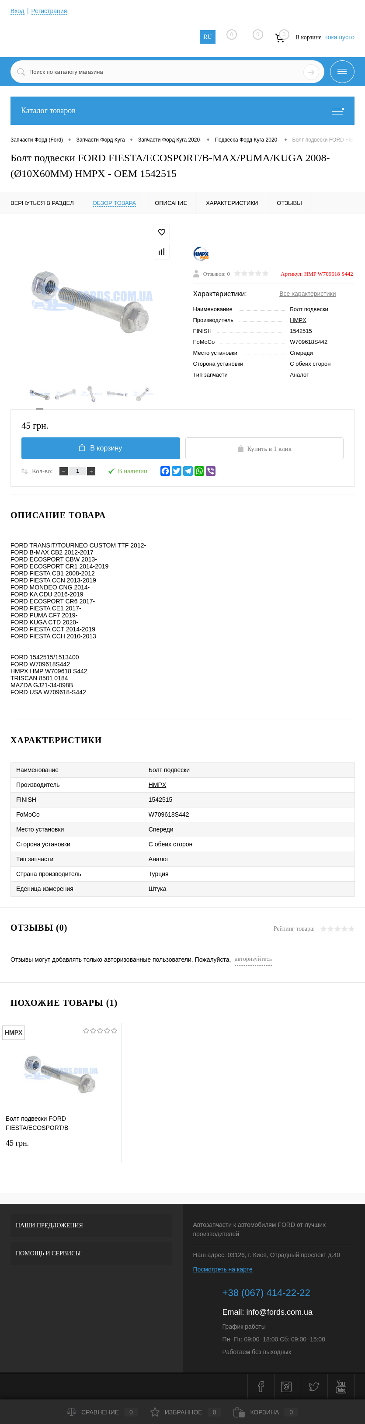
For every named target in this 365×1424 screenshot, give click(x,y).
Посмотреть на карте (223, 1269)
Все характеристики (307, 293)
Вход (17, 10)
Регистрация (49, 10)
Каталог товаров (182, 111)
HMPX (298, 320)
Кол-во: (42, 471)
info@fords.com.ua (280, 1312)
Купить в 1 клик (264, 448)
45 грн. (60, 1148)
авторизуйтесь (253, 959)
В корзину (100, 448)
